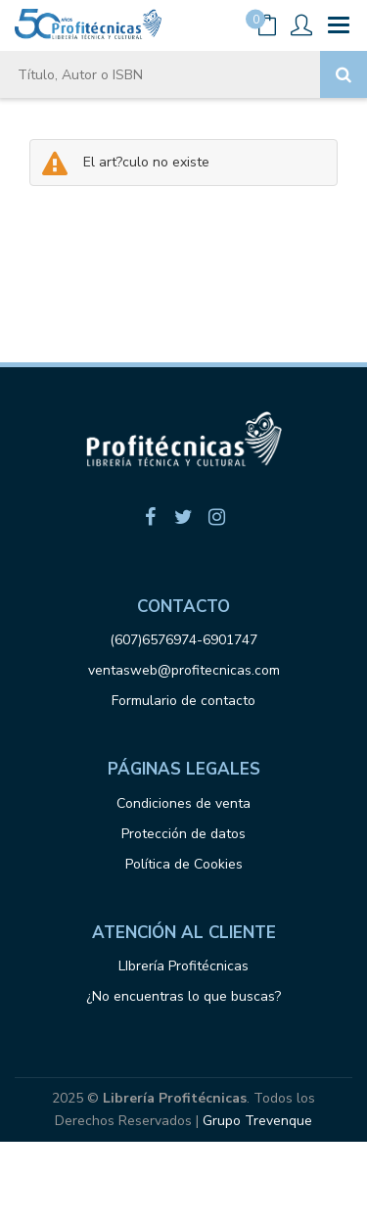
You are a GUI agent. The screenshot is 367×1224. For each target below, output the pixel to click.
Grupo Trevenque (257, 1120)
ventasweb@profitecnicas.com (184, 670)
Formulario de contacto (183, 700)
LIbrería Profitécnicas (183, 966)
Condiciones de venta (183, 803)
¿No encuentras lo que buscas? (183, 996)
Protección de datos (183, 833)
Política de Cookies (184, 864)
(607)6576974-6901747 (183, 640)
